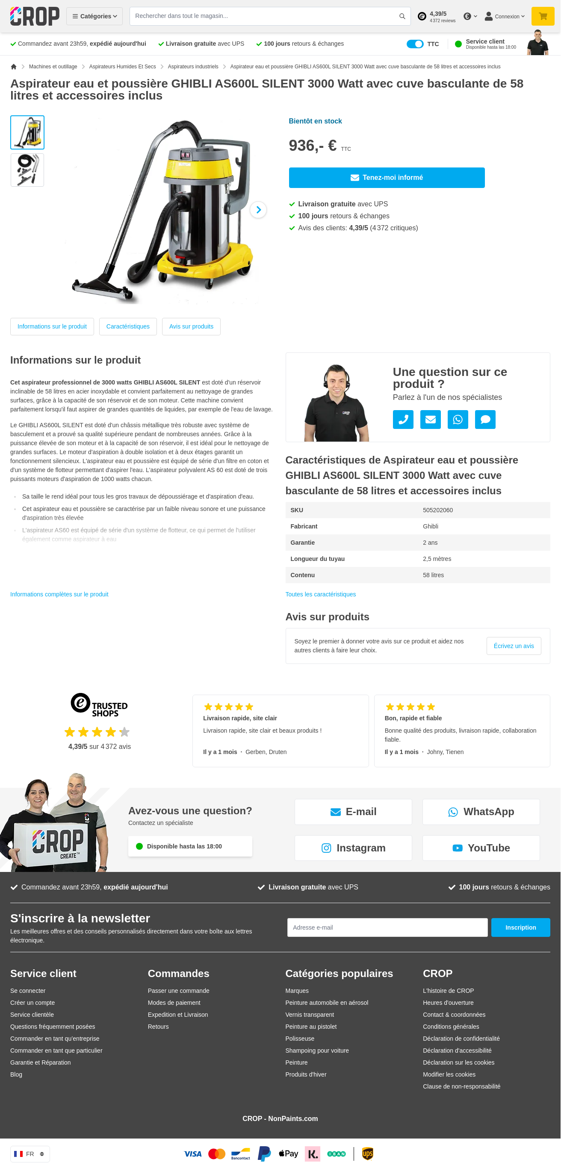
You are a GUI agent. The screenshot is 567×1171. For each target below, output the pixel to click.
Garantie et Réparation (40, 1062)
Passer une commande (179, 990)
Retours (158, 1026)
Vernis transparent (310, 1014)
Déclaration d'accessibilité (457, 1050)
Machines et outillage (53, 67)
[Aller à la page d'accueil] (13, 66)
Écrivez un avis (514, 646)
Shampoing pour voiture (317, 1050)
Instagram (353, 848)
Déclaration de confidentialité (461, 1038)
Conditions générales (451, 1026)
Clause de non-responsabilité (461, 1086)
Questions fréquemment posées (52, 1026)
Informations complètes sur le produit (59, 594)
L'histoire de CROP (448, 990)
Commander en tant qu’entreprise (55, 1038)
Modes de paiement (174, 1002)
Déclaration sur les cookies (458, 1062)
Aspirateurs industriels (193, 67)
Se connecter (28, 990)
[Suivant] (258, 209)
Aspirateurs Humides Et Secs (122, 67)
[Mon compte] (504, 16)
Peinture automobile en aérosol (327, 1002)
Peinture (297, 1062)
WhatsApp (481, 811)
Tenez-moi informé (387, 177)
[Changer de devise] (470, 16)
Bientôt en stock (315, 121)
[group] (418, 646)
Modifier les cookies (449, 1074)
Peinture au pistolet (311, 1026)
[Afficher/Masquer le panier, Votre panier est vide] (543, 16)
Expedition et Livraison (178, 1014)
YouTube (481, 848)
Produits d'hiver (306, 1074)
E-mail (354, 811)
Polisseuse (300, 1038)
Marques (297, 990)
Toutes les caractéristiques (321, 594)
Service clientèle (32, 1014)
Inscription (520, 927)
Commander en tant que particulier (56, 1050)
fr (30, 1154)
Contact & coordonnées (454, 1014)
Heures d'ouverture (448, 1002)
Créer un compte (32, 1002)
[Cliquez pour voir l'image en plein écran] (161, 209)
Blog (16, 1074)
